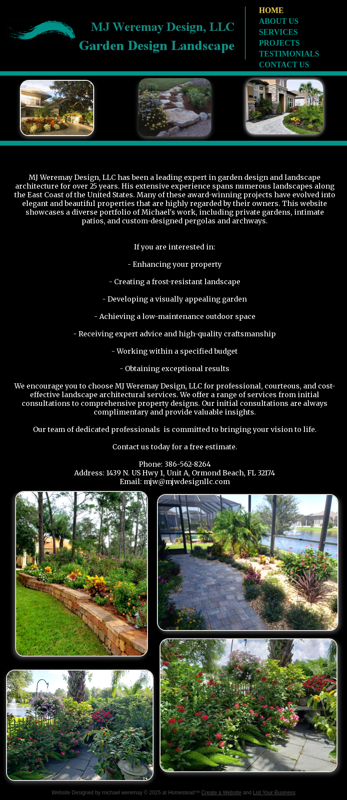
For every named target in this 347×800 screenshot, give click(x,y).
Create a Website (221, 793)
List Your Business (274, 793)
